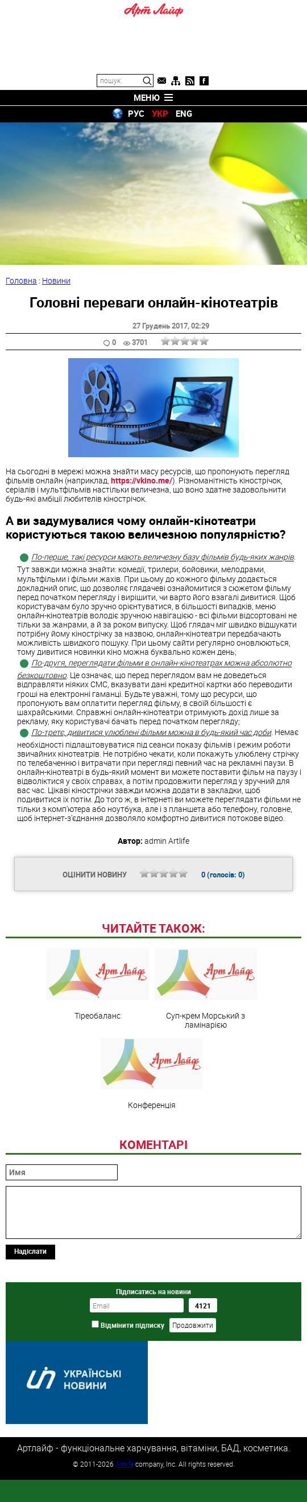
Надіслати (30, 1328)
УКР (160, 113)
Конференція (152, 1152)
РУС (136, 113)
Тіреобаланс (98, 1062)
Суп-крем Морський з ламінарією (206, 1067)
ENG (184, 113)
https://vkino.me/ (141, 480)
